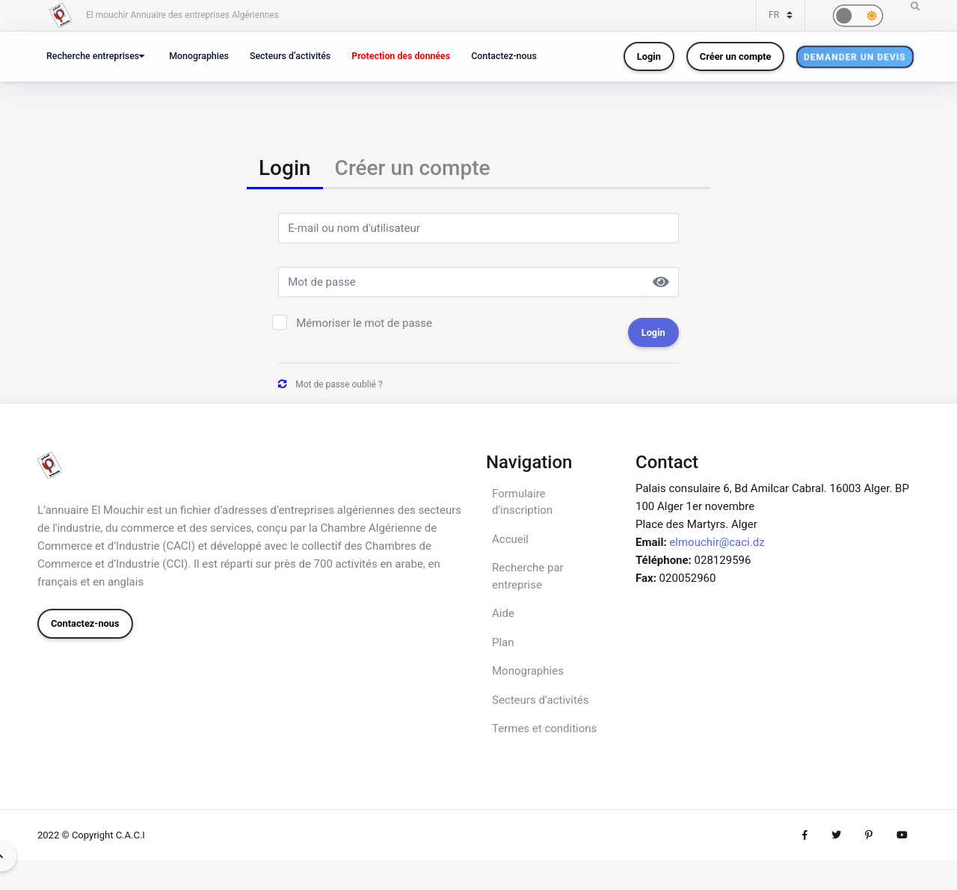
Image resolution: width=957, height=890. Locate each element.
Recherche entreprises (92, 55)
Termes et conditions (544, 728)
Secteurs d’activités (290, 55)
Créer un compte (736, 56)
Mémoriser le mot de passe (364, 323)
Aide (503, 613)
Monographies (199, 55)
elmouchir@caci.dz (716, 542)
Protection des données (400, 55)
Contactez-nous (504, 55)
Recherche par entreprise (528, 576)
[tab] (285, 169)
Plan (503, 642)
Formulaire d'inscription (522, 502)
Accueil (510, 539)
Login (649, 56)
